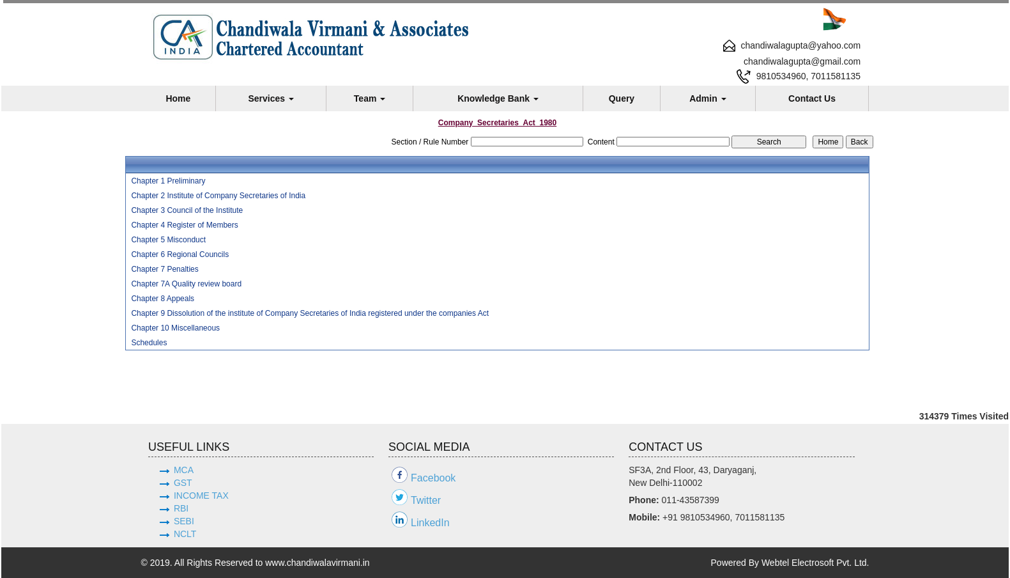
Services (271, 98)
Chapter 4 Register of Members (184, 225)
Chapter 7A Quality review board (186, 283)
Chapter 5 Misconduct (168, 239)
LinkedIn (430, 522)
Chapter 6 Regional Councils (180, 254)
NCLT (185, 534)
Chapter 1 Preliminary (168, 180)
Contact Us (812, 98)
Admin (707, 98)
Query (621, 98)
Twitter (426, 500)
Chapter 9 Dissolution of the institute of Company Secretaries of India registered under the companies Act (310, 313)
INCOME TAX (201, 495)
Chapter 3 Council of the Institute (187, 210)
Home (177, 98)
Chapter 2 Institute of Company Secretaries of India (218, 195)
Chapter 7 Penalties (164, 269)
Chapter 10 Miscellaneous (175, 328)
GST (183, 483)
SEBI (184, 521)
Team (369, 98)
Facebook (433, 478)
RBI (181, 508)
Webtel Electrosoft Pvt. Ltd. (815, 563)
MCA (184, 470)
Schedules (149, 342)
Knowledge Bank (498, 98)
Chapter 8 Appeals (162, 298)
